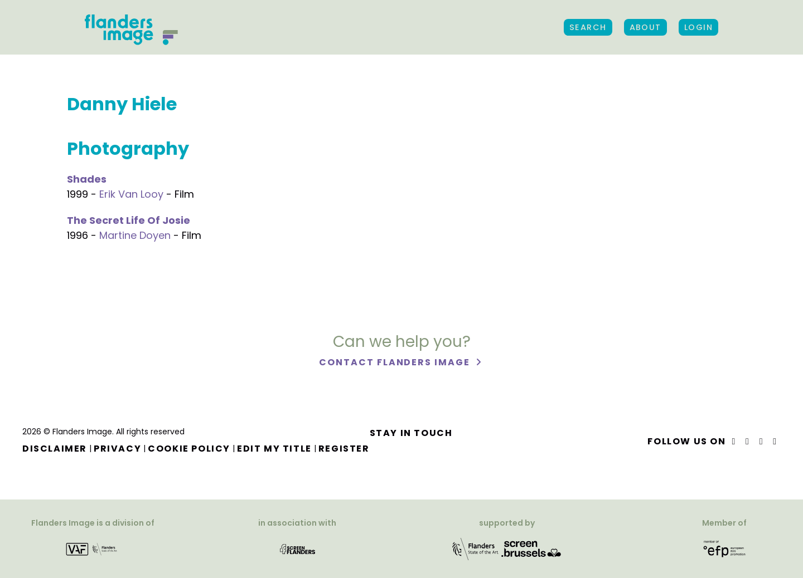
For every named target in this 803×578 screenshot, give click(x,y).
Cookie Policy (189, 448)
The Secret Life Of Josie (128, 220)
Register (344, 448)
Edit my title (274, 448)
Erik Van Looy (131, 194)
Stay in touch (411, 433)
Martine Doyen (135, 235)
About (645, 27)
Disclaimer (54, 448)
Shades (87, 179)
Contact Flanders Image (395, 362)
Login (698, 27)
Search (588, 27)
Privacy (117, 448)
